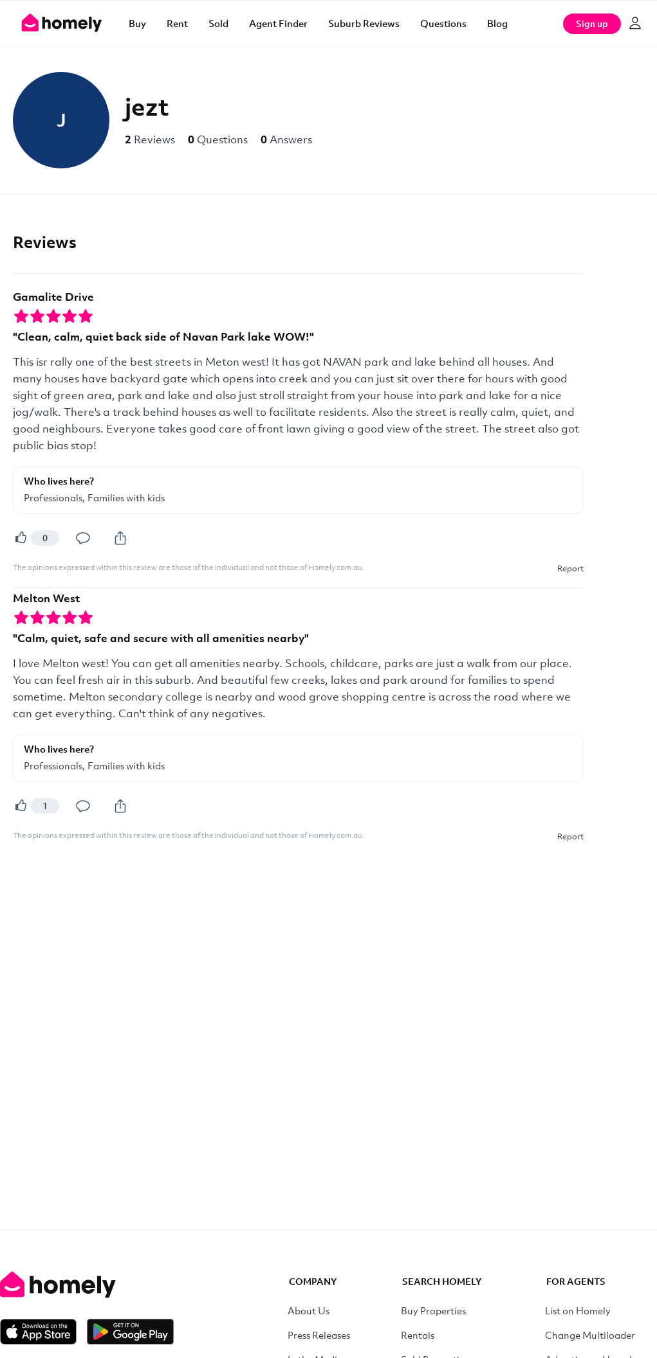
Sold (218, 23)
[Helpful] (20, 537)
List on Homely (578, 1310)
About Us (308, 1310)
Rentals (417, 1334)
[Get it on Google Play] (130, 1332)
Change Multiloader (590, 1334)
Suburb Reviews (364, 23)
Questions (443, 23)
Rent (177, 23)
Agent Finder (278, 23)
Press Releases (319, 1334)
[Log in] (635, 23)
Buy (137, 23)
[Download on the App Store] (43, 1332)
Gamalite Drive (53, 296)
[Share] (120, 537)
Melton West (46, 598)
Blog (497, 23)
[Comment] (83, 537)
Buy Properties (433, 1310)
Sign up (592, 23)
